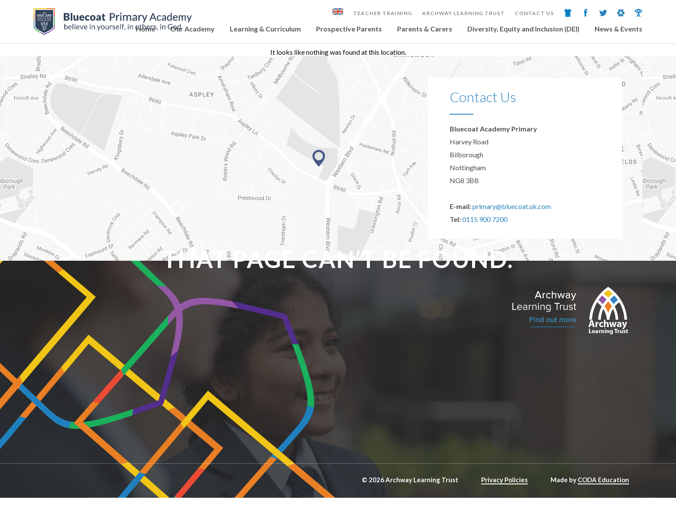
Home (145, 29)
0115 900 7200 (484, 219)
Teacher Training (382, 13)
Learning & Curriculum (265, 29)
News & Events (618, 29)
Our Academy (192, 29)
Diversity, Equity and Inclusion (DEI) (523, 29)
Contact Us (534, 13)
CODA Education (603, 480)
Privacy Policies (504, 480)
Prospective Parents (349, 29)
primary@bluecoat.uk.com (512, 206)
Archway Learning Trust (463, 13)
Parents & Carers (424, 29)
